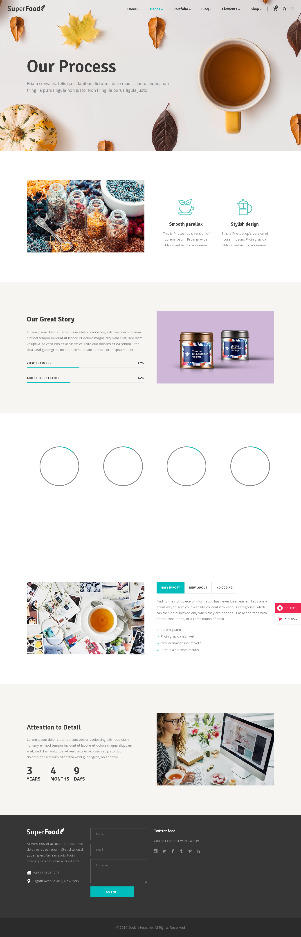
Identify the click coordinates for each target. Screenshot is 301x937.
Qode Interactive (140, 927)
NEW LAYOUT (198, 587)
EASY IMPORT (170, 587)
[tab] (170, 587)
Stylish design (245, 224)
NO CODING (224, 587)
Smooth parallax (186, 224)
